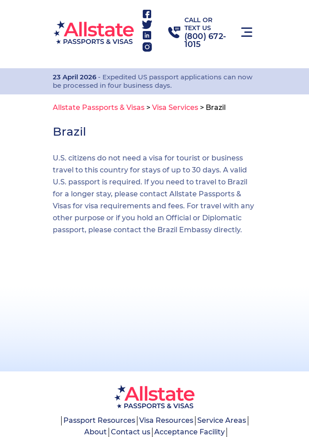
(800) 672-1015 (205, 40)
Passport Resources (99, 420)
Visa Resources (166, 420)
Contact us (130, 432)
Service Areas (221, 420)
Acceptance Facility (189, 432)
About (95, 432)
